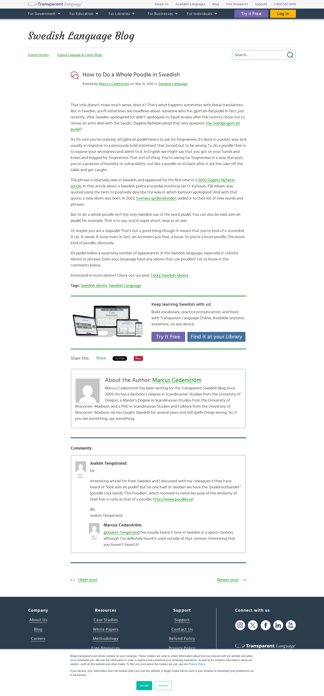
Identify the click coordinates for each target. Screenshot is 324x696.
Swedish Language (172, 84)
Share (101, 358)
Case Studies (106, 620)
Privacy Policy (196, 664)
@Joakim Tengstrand (122, 533)
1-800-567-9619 (285, 4)
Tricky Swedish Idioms (169, 275)
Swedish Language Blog (81, 35)
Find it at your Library (216, 337)
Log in (283, 13)
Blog (38, 629)
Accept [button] (144, 685)
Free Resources (105, 648)
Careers (38, 639)
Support (182, 620)
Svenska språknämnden (156, 198)
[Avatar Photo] (80, 464)
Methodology (106, 639)
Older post (87, 580)
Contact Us (182, 629)
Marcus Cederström (114, 84)
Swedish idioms (94, 286)
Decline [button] (163, 685)
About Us (38, 620)
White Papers (106, 629)
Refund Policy (182, 639)
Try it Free (251, 13)
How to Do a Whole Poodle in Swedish (131, 75)
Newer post (228, 580)
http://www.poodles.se (173, 499)
